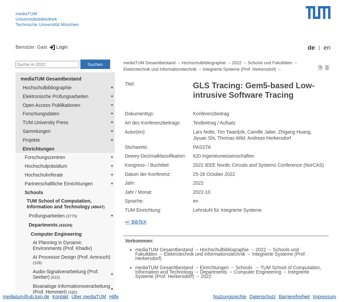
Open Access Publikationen (51, 105)
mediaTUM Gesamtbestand (51, 79)
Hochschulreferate (44, 175)
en (327, 47)
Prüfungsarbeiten (53, 215)
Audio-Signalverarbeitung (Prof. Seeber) (66, 274)
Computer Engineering (56, 234)
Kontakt (60, 296)
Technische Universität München (47, 24)
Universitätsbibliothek (36, 19)
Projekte (31, 140)
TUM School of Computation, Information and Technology (66, 203)
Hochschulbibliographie (47, 87)
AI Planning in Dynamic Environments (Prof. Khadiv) (62, 245)
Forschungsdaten (41, 113)
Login (58, 47)
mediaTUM (26, 13)
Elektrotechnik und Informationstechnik (159, 69)
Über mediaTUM (88, 296)
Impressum (324, 296)
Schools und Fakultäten (270, 63)
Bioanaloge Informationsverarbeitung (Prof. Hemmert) (71, 289)
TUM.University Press (45, 122)
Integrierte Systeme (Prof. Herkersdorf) (239, 69)
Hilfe (114, 296)
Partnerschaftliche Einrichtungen (59, 183)
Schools (34, 192)
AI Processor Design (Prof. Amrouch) (71, 259)
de (311, 47)
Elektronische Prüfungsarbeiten (56, 96)
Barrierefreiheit (294, 296)
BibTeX (135, 222)
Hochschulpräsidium (46, 166)
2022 (237, 63)
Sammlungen (37, 131)
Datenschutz (262, 296)
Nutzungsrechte (229, 296)
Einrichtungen (38, 149)
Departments (50, 225)
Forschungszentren (45, 157)
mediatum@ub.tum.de (26, 296)
